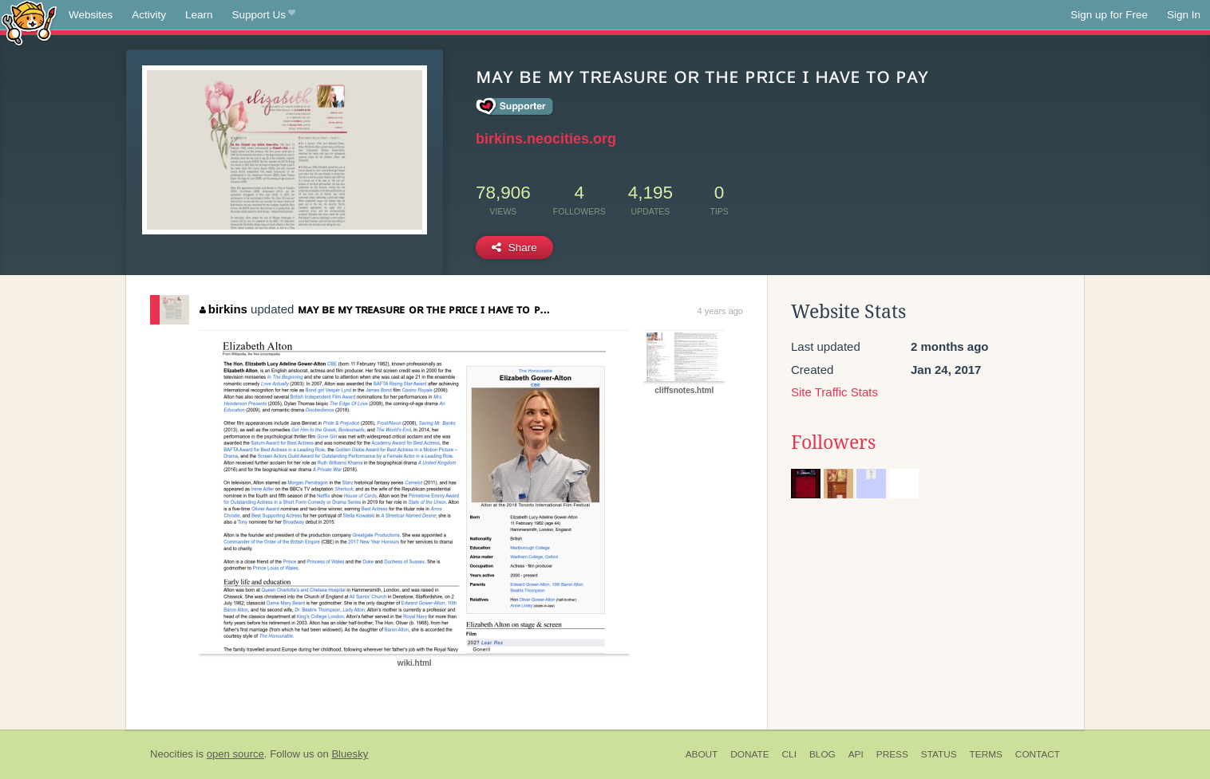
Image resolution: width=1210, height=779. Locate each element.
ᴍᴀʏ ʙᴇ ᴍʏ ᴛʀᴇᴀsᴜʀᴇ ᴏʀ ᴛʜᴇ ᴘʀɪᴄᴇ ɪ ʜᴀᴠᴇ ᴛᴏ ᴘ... (424, 309)
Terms (986, 754)
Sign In (1183, 15)
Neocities (171, 754)
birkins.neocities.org (546, 139)
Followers (833, 442)
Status (939, 754)
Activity (149, 15)
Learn (199, 15)
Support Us (263, 15)
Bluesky (349, 754)
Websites (91, 15)
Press (892, 754)
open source (235, 754)
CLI (789, 754)
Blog (822, 754)
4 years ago (720, 311)
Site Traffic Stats (834, 392)
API (856, 754)
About (702, 754)
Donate (749, 754)
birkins (223, 309)
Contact (1037, 754)
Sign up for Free (1109, 15)
